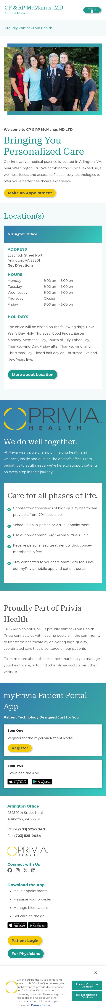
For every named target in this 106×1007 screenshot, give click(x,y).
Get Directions (20, 265)
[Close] (95, 973)
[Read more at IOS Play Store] (17, 781)
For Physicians (26, 953)
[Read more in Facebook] (10, 871)
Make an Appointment (30, 193)
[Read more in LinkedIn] (33, 871)
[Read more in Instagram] (18, 871)
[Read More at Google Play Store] (38, 925)
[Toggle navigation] (92, 10)
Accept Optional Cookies (87, 985)
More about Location (32, 374)
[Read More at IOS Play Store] (17, 925)
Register (20, 748)
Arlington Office (22, 234)
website (10, 672)
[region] (53, 986)
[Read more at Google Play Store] (42, 781)
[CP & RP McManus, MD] (37, 10)
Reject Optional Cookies (87, 996)
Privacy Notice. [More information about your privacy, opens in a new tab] (41, 1004)
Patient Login (25, 940)
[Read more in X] (26, 871)
